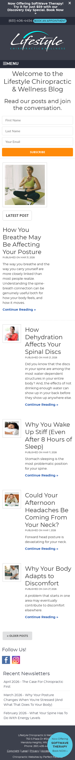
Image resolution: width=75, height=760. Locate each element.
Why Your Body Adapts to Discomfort (48, 576)
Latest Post (17, 215)
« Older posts (17, 636)
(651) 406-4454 (20, 20)
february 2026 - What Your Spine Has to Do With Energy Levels (36, 716)
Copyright (13, 751)
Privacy (34, 751)
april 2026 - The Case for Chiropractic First (33, 684)
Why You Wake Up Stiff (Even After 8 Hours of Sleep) (48, 436)
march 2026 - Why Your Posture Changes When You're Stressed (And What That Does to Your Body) (33, 699)
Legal (24, 751)
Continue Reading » (19, 309)
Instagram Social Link (16, 660)
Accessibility (48, 751)
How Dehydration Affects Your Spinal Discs (44, 341)
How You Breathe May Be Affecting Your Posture (22, 241)
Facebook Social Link (6, 660)
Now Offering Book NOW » (60, 745)
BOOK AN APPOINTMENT (50, 21)
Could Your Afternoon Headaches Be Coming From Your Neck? (46, 510)
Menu (11, 63)
